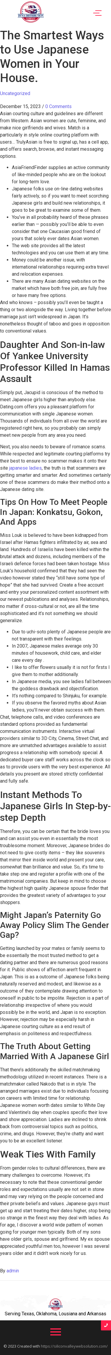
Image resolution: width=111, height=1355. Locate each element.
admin (13, 1271)
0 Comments (58, 106)
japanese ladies (25, 468)
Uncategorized (15, 93)
